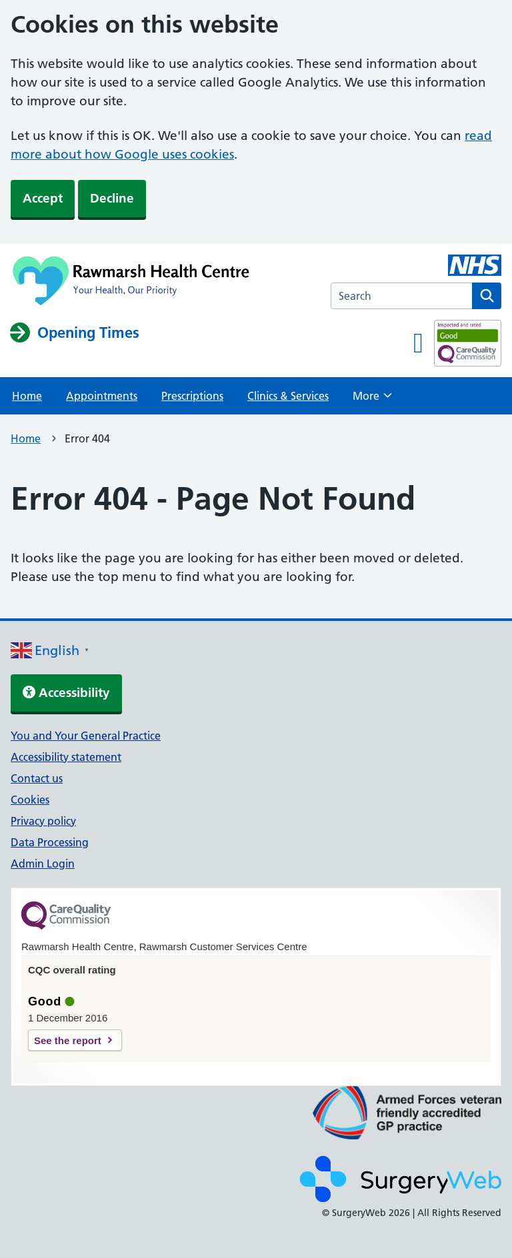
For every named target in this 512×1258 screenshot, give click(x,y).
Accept (43, 198)
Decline (112, 198)
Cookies (30, 799)
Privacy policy (43, 821)
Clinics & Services (288, 395)
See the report (67, 1040)
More (372, 399)
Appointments (101, 395)
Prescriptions (192, 395)
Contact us (37, 778)
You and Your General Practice (86, 735)
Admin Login (43, 863)
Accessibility (66, 692)
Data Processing (50, 842)
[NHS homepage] (133, 282)
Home (27, 395)
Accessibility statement (66, 757)
